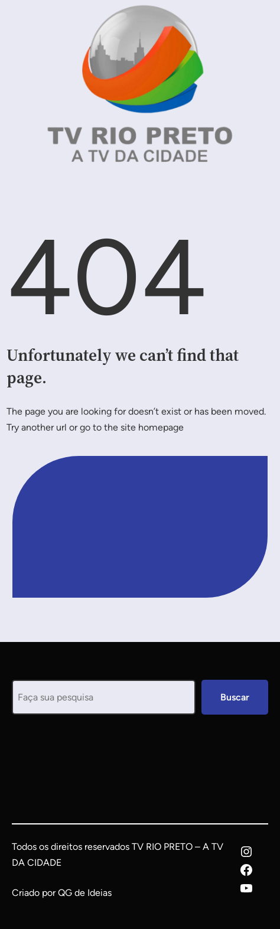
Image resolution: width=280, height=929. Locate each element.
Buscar (234, 697)
